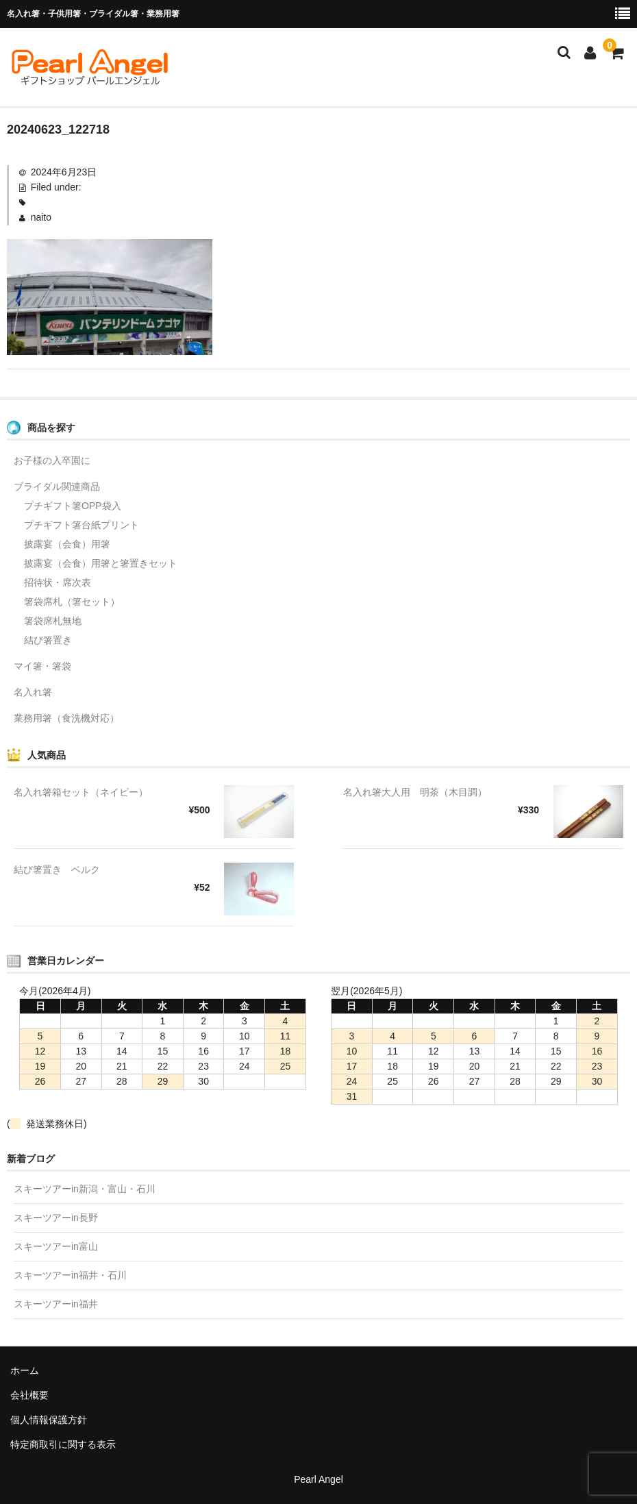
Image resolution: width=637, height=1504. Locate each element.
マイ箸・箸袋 (42, 666)
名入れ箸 (33, 692)
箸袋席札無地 (53, 620)
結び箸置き (48, 639)
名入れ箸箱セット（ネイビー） (81, 792)
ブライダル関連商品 (57, 486)
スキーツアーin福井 (56, 1303)
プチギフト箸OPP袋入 (72, 505)
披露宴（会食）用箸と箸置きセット (100, 563)
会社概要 (29, 1395)
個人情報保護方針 (48, 1419)
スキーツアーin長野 (56, 1217)
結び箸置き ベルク (57, 869)
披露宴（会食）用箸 (67, 544)
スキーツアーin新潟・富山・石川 (84, 1188)
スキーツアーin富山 (56, 1246)
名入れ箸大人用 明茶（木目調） (415, 792)
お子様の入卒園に (52, 460)
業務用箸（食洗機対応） (66, 718)
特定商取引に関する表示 (63, 1444)
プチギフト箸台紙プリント (81, 524)
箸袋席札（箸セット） (72, 601)
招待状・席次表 (57, 582)
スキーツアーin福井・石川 (70, 1275)
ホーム (24, 1370)
